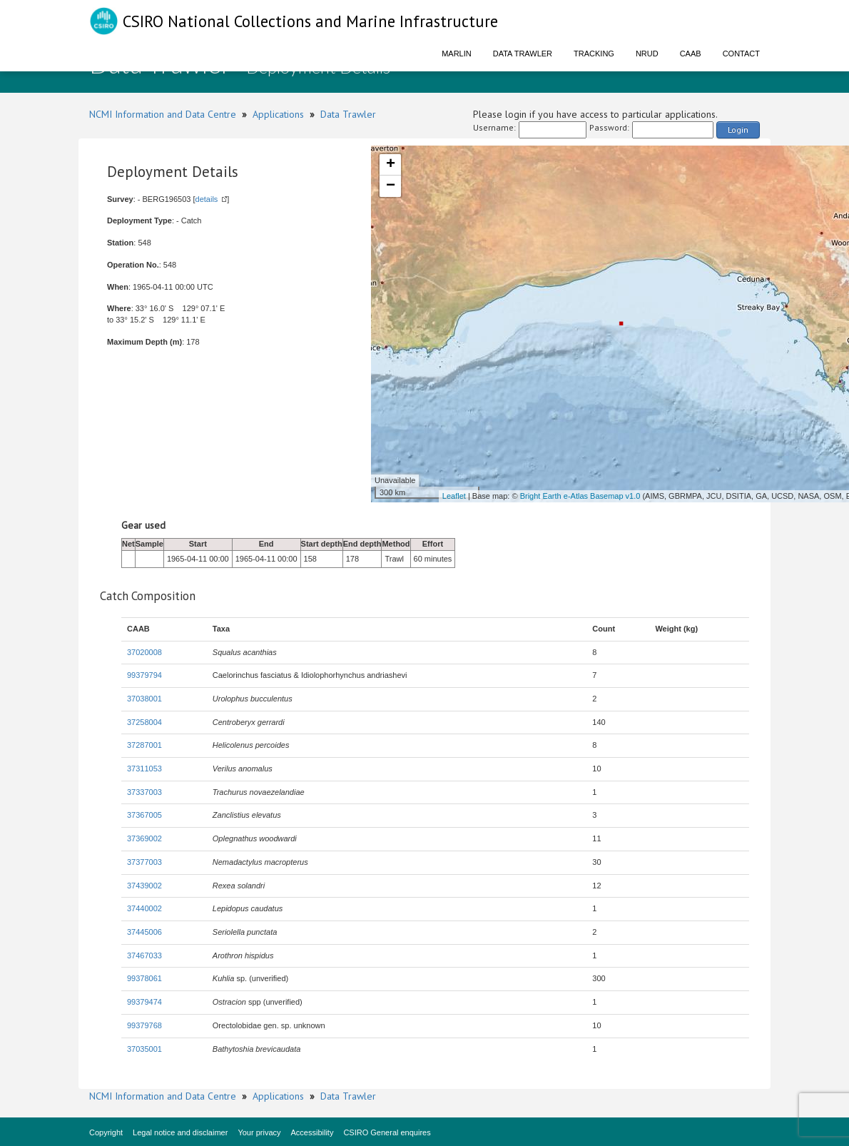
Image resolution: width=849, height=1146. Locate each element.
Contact (741, 53)
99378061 (144, 978)
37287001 (144, 745)
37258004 (144, 722)
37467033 (144, 955)
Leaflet (454, 496)
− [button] (390, 186)
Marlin (457, 53)
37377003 (144, 862)
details (206, 199)
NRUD (647, 53)
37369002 (144, 838)
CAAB (690, 53)
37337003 (144, 792)
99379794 (144, 675)
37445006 (144, 932)
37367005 (144, 815)
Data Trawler (522, 53)
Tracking (594, 53)
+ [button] (390, 165)
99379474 (144, 1002)
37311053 (144, 768)
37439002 (144, 885)
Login (738, 129)
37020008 (144, 652)
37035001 (144, 1049)
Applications (278, 114)
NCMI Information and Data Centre (162, 114)
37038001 (144, 698)
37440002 (144, 908)
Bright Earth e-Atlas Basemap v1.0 (580, 496)
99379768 (144, 1025)
